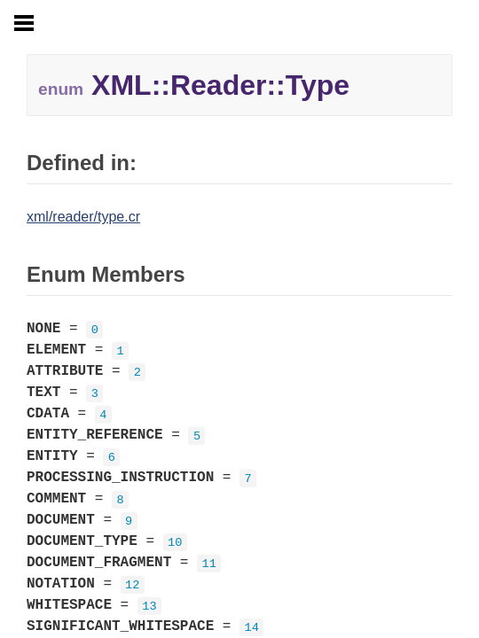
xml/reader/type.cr (83, 216)
